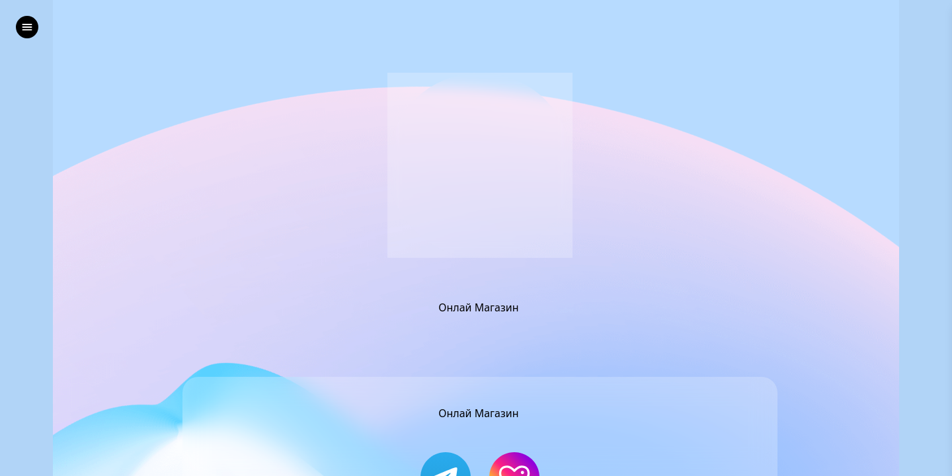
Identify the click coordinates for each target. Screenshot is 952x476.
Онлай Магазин (479, 307)
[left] (27, 27)
